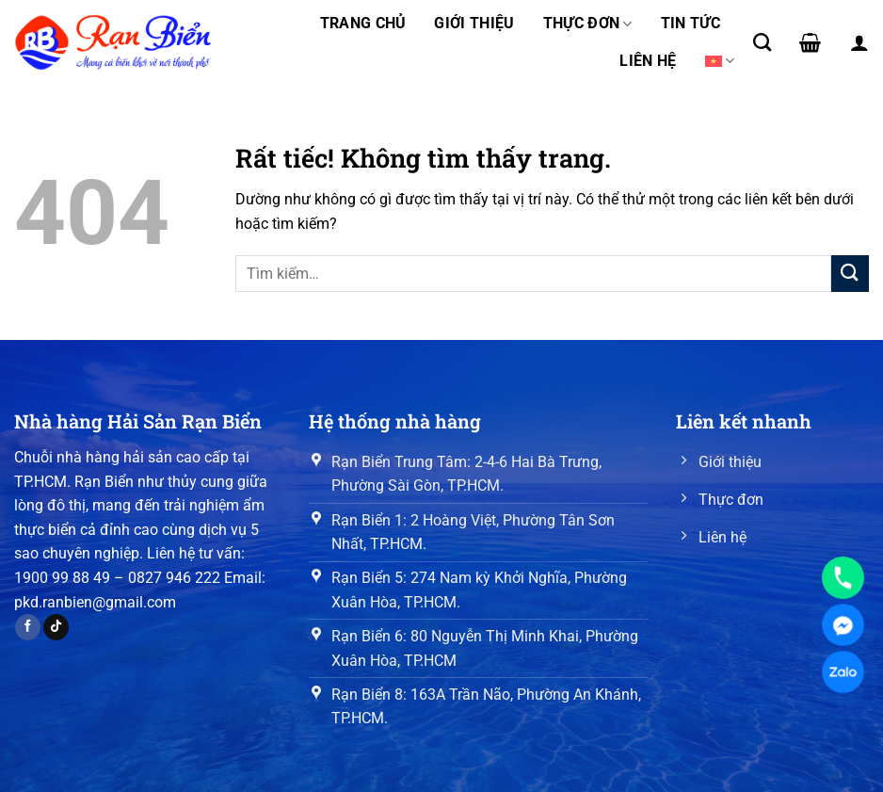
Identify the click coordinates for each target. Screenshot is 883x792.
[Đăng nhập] (859, 42)
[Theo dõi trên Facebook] (27, 627)
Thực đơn (588, 23)
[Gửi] (850, 273)
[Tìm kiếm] (762, 42)
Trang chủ (363, 23)
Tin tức (690, 23)
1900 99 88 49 (62, 578)
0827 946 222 (174, 578)
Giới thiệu (474, 23)
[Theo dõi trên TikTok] (56, 627)
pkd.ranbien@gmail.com (95, 602)
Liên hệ (647, 61)
